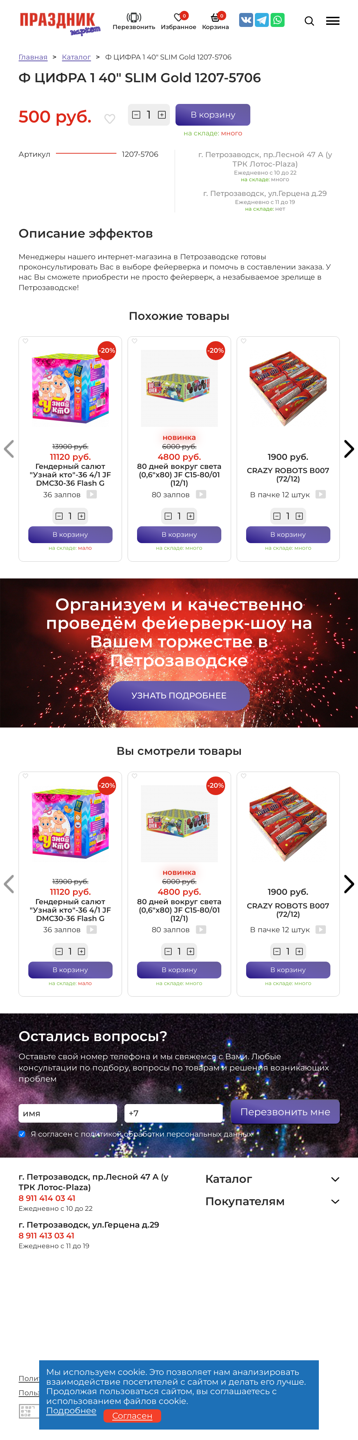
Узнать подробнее (179, 695)
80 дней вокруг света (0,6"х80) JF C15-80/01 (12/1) (179, 474)
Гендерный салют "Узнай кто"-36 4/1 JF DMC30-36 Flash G (70, 474)
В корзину (213, 115)
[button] (9, 449)
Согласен (132, 1416)
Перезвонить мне (285, 1112)
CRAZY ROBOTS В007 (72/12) (288, 474)
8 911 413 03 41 (46, 1236)
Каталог (76, 57)
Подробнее (71, 1411)
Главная (33, 57)
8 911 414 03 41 (47, 1198)
